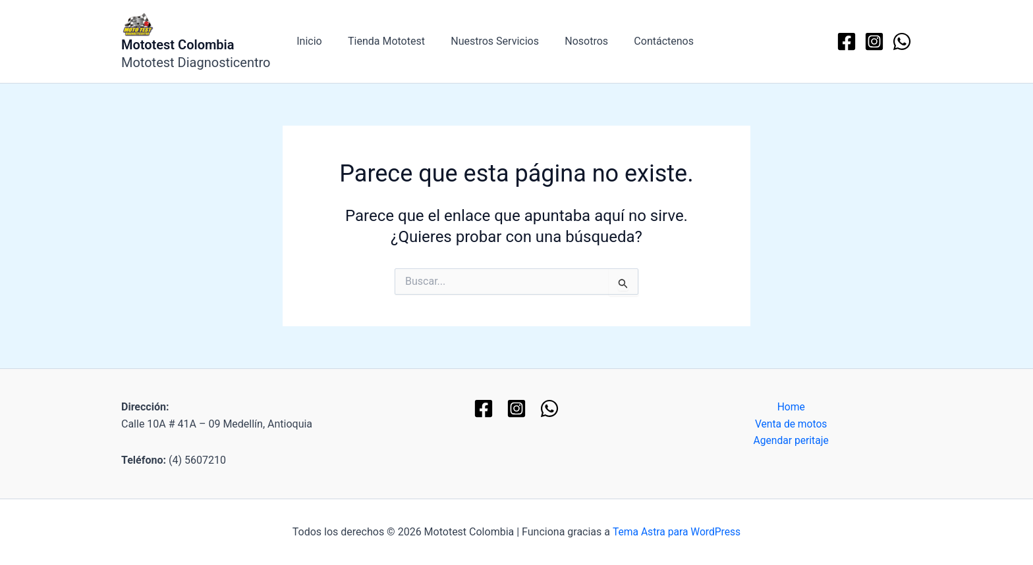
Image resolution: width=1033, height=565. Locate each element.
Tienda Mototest (379, 41)
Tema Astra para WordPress (676, 532)
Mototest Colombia (178, 45)
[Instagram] (874, 41)
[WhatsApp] (902, 41)
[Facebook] (846, 41)
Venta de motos (791, 424)
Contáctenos (642, 41)
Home (791, 407)
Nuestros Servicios (483, 41)
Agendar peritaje (790, 441)
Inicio (307, 41)
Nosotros (570, 41)
